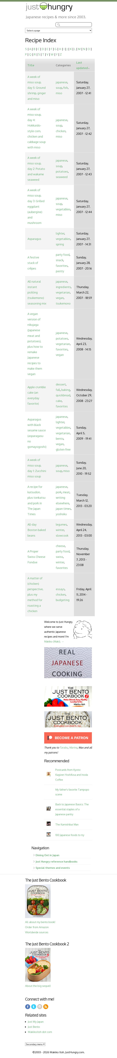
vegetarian (63, 292)
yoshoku (61, 514)
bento (59, 438)
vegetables (63, 209)
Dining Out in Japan (47, 855)
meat (66, 492)
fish (65, 87)
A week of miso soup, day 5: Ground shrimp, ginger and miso (37, 87)
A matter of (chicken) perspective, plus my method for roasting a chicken (35, 594)
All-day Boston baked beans (37, 530)
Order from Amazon (37, 927)
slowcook (62, 535)
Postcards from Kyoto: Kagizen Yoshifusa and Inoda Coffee (71, 774)
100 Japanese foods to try (69, 835)
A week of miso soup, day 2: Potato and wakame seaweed (36, 168)
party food (63, 254)
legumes (61, 524)
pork (59, 492)
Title (31, 65)
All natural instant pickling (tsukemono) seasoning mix (37, 292)
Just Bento (34, 1026)
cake (59, 401)
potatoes (62, 171)
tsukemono (63, 303)
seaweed (62, 177)
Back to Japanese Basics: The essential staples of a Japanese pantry (72, 809)
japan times (63, 508)
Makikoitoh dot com (40, 1032)
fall (58, 390)
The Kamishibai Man (67, 824)
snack (59, 260)
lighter (60, 233)
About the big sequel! (38, 985)
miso (59, 93)
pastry (60, 271)
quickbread (63, 395)
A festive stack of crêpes (33, 263)
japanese (61, 82)
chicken (61, 131)
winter (60, 530)
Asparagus (34, 239)
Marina (73, 747)
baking (65, 390)
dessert (61, 384)
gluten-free (63, 449)
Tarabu (64, 747)
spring (60, 244)
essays (60, 589)
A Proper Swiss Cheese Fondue (36, 557)
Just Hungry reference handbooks (56, 861)
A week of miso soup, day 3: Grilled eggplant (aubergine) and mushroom (36, 206)
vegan (60, 298)
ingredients (63, 287)
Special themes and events (53, 867)
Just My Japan (36, 1021)
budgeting (62, 600)
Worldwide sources (36, 932)
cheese (60, 546)
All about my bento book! (40, 922)
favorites (62, 265)
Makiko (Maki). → (54, 641)
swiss (59, 557)
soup (59, 87)
